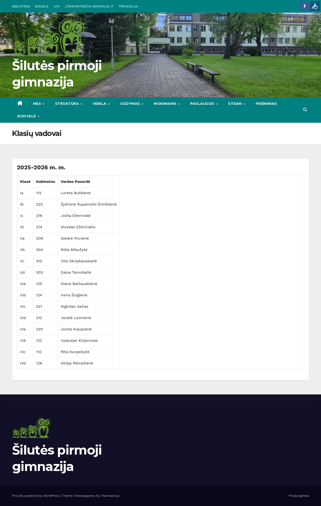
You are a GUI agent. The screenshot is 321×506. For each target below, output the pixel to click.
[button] (305, 109)
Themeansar (110, 496)
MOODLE (42, 6)
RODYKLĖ (27, 116)
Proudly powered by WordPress (36, 496)
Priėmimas (266, 103)
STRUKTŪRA (67, 103)
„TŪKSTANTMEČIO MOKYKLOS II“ (89, 6)
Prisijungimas (299, 496)
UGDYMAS (130, 103)
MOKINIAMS (165, 103)
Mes (37, 103)
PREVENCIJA (128, 6)
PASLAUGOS (202, 103)
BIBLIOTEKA (21, 6)
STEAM (235, 103)
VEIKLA (100, 103)
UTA (56, 6)
